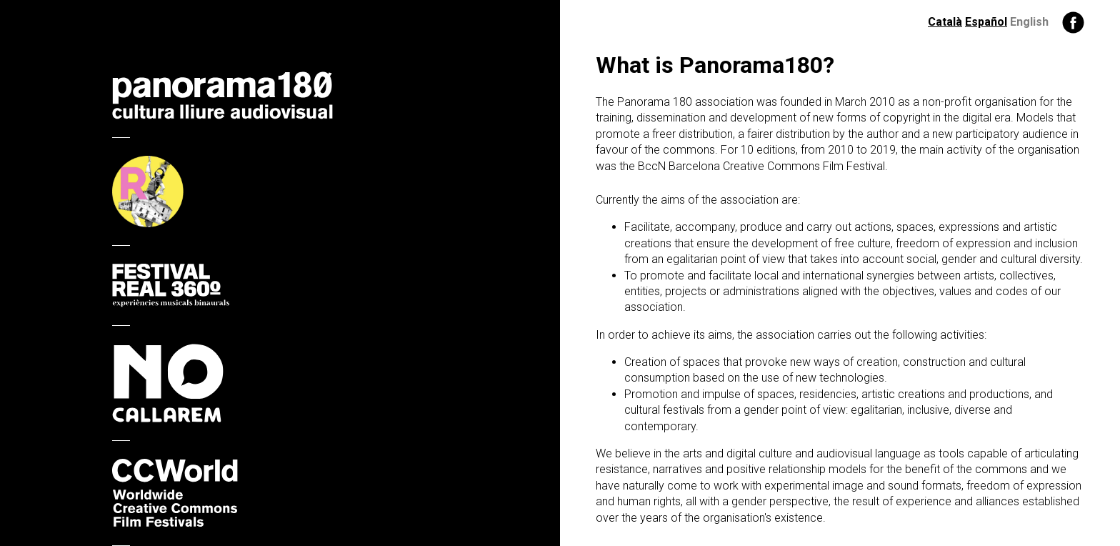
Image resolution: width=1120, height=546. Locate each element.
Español (986, 22)
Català (945, 22)
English (1029, 22)
